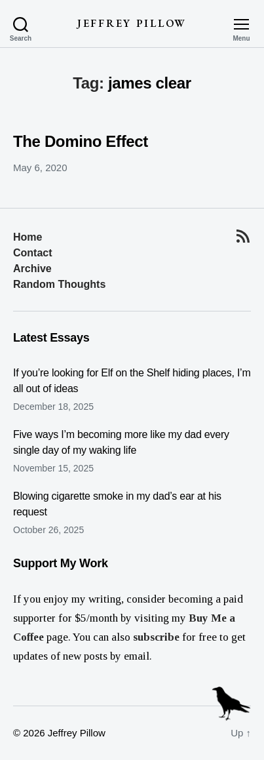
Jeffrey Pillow (132, 23)
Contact (32, 252)
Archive (32, 268)
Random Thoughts (59, 284)
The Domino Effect (80, 141)
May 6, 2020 (40, 167)
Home (27, 237)
